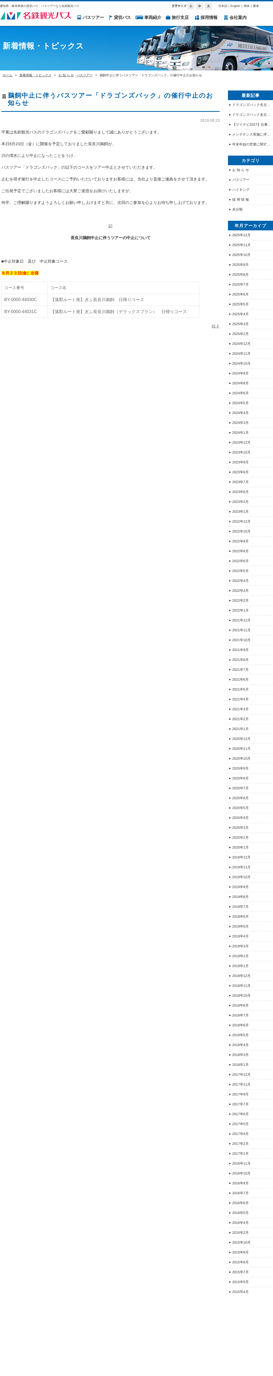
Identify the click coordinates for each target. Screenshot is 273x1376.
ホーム (7, 75)
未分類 (237, 209)
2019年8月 (240, 897)
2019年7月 (240, 907)
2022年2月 (240, 600)
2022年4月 (240, 581)
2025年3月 (240, 324)
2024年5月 (240, 403)
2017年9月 (240, 1094)
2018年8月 (240, 1005)
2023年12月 (241, 442)
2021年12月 (241, 620)
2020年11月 (241, 749)
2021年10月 (241, 640)
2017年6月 (240, 1114)
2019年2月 (240, 956)
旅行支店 (180, 17)
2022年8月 (240, 551)
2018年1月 (240, 1065)
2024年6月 (240, 393)
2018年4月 (240, 1045)
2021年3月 (240, 709)
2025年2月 (240, 334)
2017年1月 (240, 1154)
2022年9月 (240, 541)
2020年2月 (240, 837)
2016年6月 (240, 1203)
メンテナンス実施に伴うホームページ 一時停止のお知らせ (252, 134)
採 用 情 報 (240, 200)
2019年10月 (241, 877)
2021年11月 (241, 630)
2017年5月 (240, 1124)
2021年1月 (240, 729)
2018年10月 (241, 995)
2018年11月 (241, 986)
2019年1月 (240, 966)
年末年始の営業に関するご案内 (252, 144)
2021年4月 (240, 699)
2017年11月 (241, 1084)
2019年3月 (240, 946)
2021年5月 (240, 689)
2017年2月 (240, 1144)
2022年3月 (240, 591)
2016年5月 (240, 1213)
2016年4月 (240, 1223)
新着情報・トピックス (35, 75)
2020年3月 (240, 828)
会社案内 (238, 17)
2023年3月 (240, 502)
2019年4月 (240, 936)
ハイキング (241, 190)
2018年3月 (240, 1055)
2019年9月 (240, 887)
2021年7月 (240, 670)
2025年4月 (240, 314)
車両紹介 (152, 17)
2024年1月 (240, 433)
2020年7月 (240, 788)
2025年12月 (241, 235)
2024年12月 (241, 344)
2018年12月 (241, 976)
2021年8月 (240, 660)
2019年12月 (241, 857)
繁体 (256, 5)
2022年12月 (241, 521)
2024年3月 (240, 423)
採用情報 (209, 17)
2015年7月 (240, 1272)
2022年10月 (241, 531)
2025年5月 (240, 304)
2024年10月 (241, 363)
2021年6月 (240, 679)
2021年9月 (240, 650)
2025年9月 (240, 265)
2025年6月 (240, 294)
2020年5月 (240, 808)
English (235, 5)
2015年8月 (240, 1262)
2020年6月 (240, 798)
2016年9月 (240, 1183)
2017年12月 (241, 1075)
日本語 (222, 5)
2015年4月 (240, 1292)
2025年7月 (240, 284)
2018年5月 (240, 1035)
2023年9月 (240, 462)
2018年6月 (240, 1025)
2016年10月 (241, 1173)
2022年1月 (240, 610)
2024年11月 (241, 354)
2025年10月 (241, 255)
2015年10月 (241, 1242)
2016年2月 (240, 1233)
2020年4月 (240, 818)
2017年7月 (240, 1104)
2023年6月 (240, 492)
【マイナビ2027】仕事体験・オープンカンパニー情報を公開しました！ (252, 125)
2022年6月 (240, 561)
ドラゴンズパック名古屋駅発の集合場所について (252, 105)
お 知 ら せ (66, 75)
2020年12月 (241, 739)
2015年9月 (240, 1252)
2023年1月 (240, 512)
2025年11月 (241, 245)
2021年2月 (240, 719)
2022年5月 (240, 571)
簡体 (247, 5)
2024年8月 (240, 383)
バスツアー (93, 17)
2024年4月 (240, 413)
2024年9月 (240, 373)
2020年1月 (240, 847)
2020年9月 (240, 768)
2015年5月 (240, 1282)
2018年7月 (240, 1015)
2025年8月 (240, 275)
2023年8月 (240, 472)
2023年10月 (241, 452)
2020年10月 (241, 758)
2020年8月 (240, 778)
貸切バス (122, 17)
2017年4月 (240, 1134)
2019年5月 (240, 926)
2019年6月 (240, 916)
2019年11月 (241, 867)
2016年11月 (241, 1163)
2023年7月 (240, 482)
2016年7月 (240, 1193)
